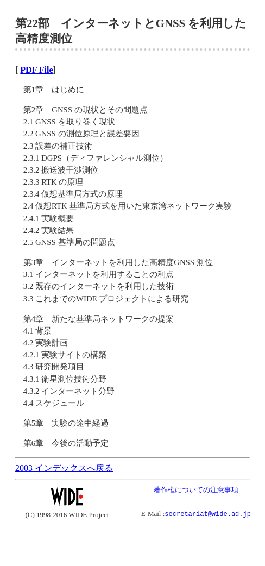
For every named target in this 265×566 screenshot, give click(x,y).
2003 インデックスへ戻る (64, 468)
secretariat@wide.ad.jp (208, 513)
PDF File (36, 69)
